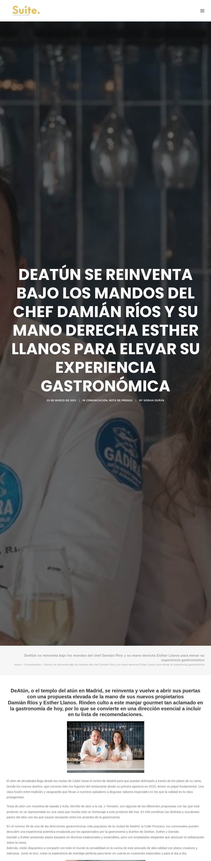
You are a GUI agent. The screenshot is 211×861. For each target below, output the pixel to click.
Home (17, 664)
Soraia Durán (154, 400)
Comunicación (96, 400)
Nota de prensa (120, 400)
